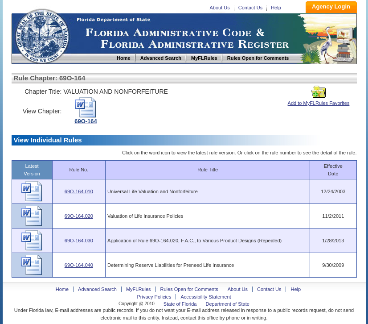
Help (276, 7)
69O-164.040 (79, 265)
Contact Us (250, 7)
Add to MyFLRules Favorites (319, 100)
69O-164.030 (79, 240)
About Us (220, 7)
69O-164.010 (79, 191)
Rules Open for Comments (189, 289)
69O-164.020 (79, 216)
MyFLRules (138, 289)
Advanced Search (97, 289)
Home (42, 35)
